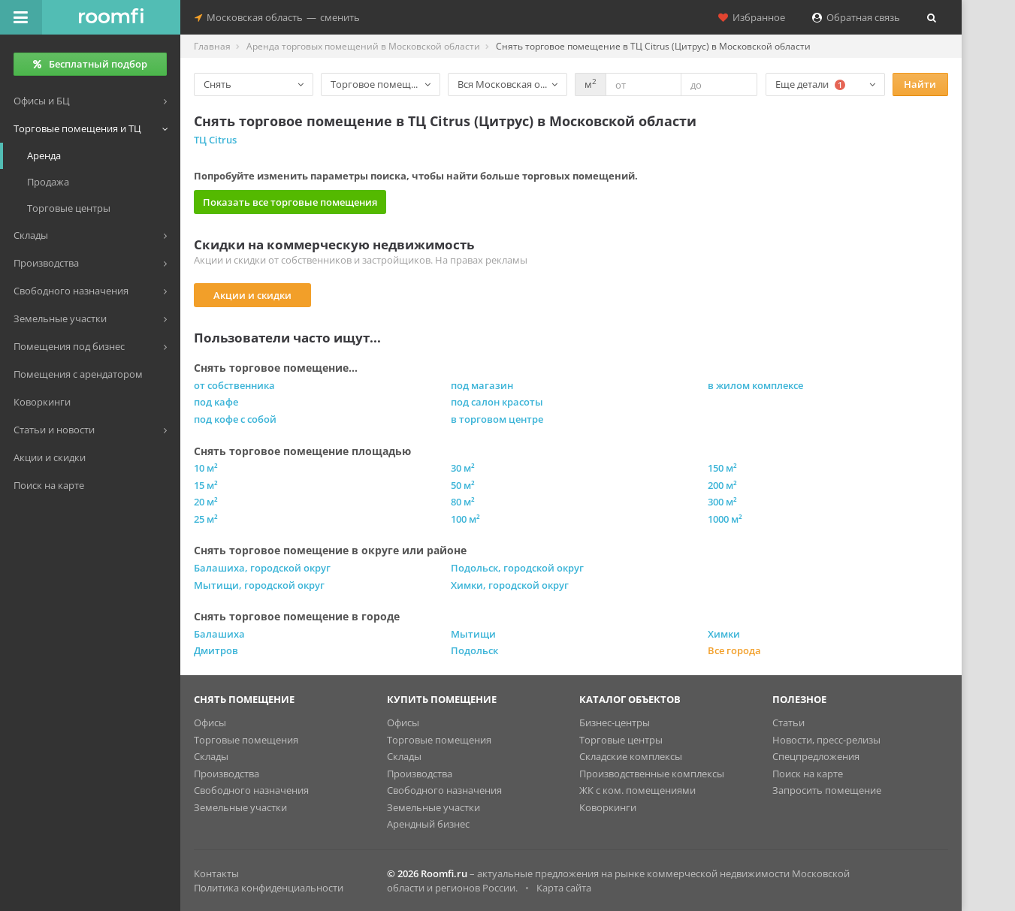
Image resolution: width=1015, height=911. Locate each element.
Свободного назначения (251, 790)
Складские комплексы (630, 756)
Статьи (788, 722)
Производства (226, 773)
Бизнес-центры (614, 722)
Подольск (474, 650)
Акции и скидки (252, 295)
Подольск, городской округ (517, 568)
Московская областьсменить (277, 17)
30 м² (463, 468)
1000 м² (725, 519)
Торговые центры (621, 740)
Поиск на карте (807, 773)
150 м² (722, 468)
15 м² (206, 485)
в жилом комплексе (755, 385)
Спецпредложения (815, 756)
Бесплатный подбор (90, 64)
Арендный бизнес (428, 824)
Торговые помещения (246, 740)
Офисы (210, 722)
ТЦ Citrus (215, 139)
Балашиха (219, 634)
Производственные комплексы (651, 773)
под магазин (482, 385)
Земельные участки (240, 807)
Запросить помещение (826, 790)
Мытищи (473, 634)
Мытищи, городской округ (259, 585)
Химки (724, 634)
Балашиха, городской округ (262, 568)
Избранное (751, 17)
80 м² (463, 501)
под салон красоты (497, 402)
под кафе (216, 402)
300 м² (722, 501)
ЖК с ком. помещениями (637, 790)
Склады (211, 756)
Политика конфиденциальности (268, 887)
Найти (920, 84)
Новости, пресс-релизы (826, 740)
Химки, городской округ (510, 585)
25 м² (206, 519)
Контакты (216, 873)
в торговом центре (497, 419)
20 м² (206, 501)
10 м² (206, 468)
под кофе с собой (235, 419)
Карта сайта (563, 887)
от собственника (234, 385)
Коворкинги (607, 807)
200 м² (722, 485)
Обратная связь (856, 17)
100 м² (465, 519)
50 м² (463, 485)
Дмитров (216, 650)
